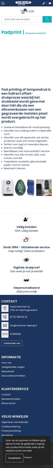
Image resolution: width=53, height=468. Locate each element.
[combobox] (22, 19)
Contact (6, 394)
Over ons (6, 362)
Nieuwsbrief (7, 371)
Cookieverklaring (10, 426)
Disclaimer (7, 435)
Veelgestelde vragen (13, 367)
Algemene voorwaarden (14, 422)
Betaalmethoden (10, 399)
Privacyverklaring (11, 430)
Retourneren (8, 403)
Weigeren (28, 457)
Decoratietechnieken (13, 375)
